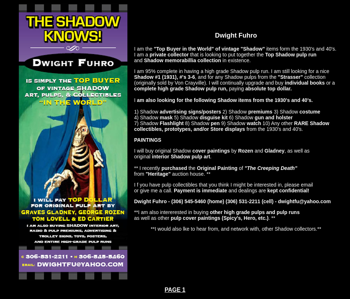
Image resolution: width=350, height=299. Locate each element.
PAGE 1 (175, 290)
